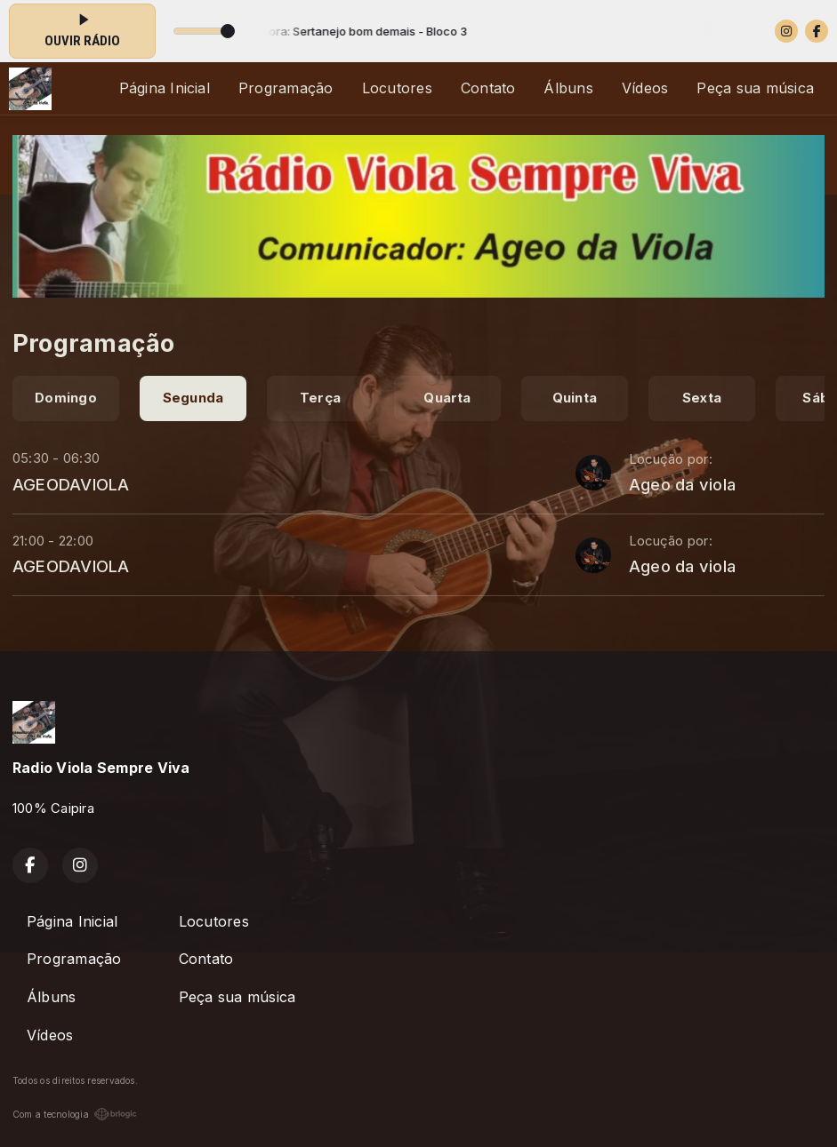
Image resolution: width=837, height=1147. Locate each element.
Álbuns (567, 88)
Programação (286, 88)
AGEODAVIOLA (71, 484)
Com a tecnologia (74, 1114)
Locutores (397, 88)
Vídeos (645, 88)
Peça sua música (755, 88)
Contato (488, 88)
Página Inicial (164, 88)
